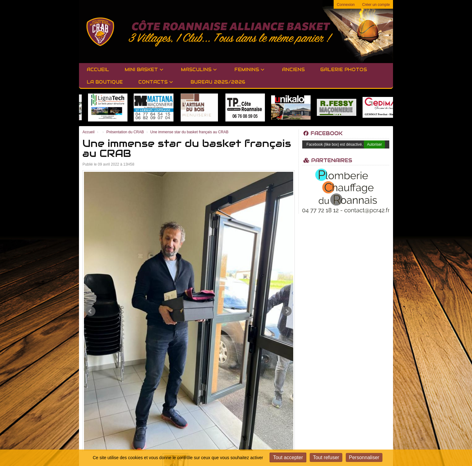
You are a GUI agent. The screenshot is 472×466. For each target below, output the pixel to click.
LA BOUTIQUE (105, 82)
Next (287, 311)
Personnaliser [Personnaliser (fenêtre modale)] (364, 457)
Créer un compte (376, 4)
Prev (90, 311)
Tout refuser (326, 457)
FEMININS (249, 69)
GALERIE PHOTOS (343, 69)
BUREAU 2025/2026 (218, 82)
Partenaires (327, 160)
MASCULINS (199, 69)
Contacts (155, 82)
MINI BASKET (144, 69)
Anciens (293, 69)
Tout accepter (288, 457)
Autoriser (374, 144)
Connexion (345, 4)
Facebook (323, 133)
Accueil (98, 69)
